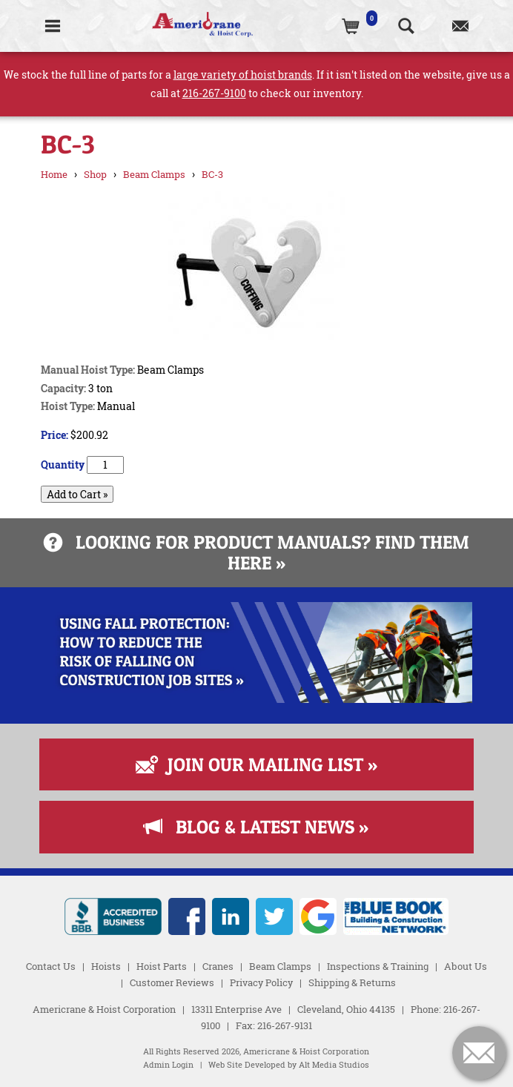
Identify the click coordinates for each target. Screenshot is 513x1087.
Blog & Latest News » (256, 827)
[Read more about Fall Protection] (257, 699)
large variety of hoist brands (242, 74)
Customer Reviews (172, 982)
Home (54, 174)
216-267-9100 (214, 93)
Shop (95, 174)
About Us (465, 966)
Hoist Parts (161, 966)
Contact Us (51, 966)
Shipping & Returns (352, 982)
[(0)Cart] (352, 26)
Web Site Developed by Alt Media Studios (288, 1065)
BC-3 (212, 174)
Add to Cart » (77, 494)
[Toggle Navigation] (53, 26)
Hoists (106, 966)
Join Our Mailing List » (256, 764)
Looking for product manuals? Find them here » (256, 552)
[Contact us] (460, 26)
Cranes (218, 966)
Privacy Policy (261, 982)
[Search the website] (406, 26)
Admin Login (168, 1065)
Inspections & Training (377, 966)
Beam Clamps (154, 174)
